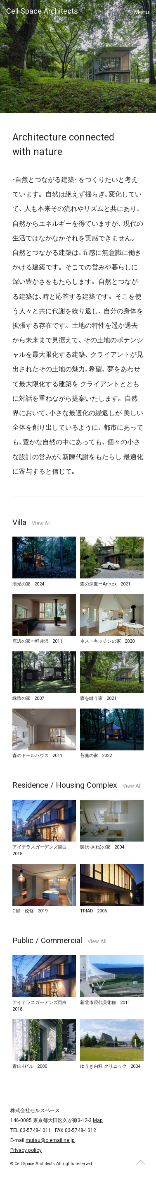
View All (41, 523)
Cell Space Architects (42, 11)
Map (98, 1120)
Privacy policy (26, 1150)
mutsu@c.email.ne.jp (50, 1140)
